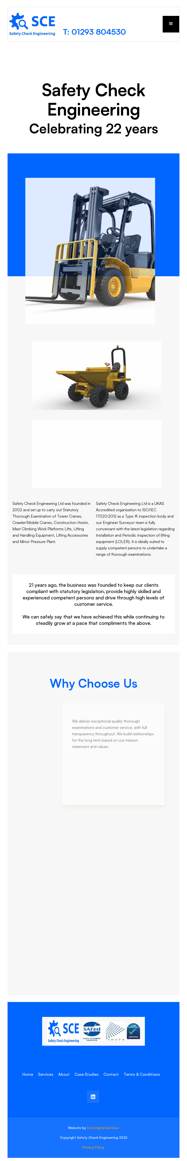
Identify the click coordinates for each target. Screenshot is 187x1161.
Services (45, 1074)
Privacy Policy (93, 1147)
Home (27, 1074)
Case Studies (87, 1074)
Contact (111, 1074)
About (64, 1074)
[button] (171, 24)
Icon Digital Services (103, 1128)
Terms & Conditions (142, 1074)
